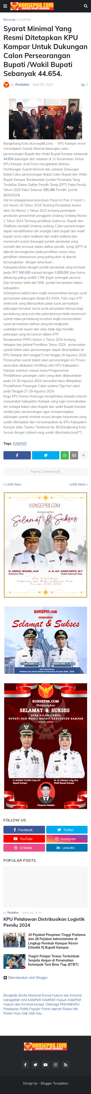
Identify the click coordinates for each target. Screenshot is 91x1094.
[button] (5, 6)
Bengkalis (10, 995)
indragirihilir (11, 1000)
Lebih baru (13, 484)
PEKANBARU (70, 1004)
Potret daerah (51, 1009)
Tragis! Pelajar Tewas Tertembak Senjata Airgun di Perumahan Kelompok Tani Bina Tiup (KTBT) (53, 960)
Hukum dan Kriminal (67, 995)
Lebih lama (77, 484)
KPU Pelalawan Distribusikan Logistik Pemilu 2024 (44, 922)
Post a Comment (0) (45, 472)
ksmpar (39, 1004)
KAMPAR (24, 19)
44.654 (8, 159)
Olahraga (52, 1004)
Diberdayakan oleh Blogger (25, 977)
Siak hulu (35, 1013)
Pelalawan (11, 1009)
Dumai (46, 995)
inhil (24, 1000)
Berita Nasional (30, 995)
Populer (34, 1009)
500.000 (24, 273)
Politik (24, 1009)
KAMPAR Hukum (54, 1000)
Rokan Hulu (12, 1013)
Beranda (9, 19)
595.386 (49, 190)
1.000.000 (62, 273)
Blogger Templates (54, 1083)
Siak (24, 1013)
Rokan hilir (70, 1009)
